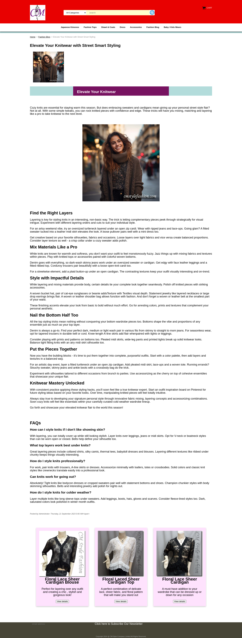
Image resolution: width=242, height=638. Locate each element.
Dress (122, 27)
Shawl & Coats (108, 27)
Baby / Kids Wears (172, 27)
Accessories (136, 27)
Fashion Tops (90, 27)
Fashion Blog (152, 27)
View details (62, 601)
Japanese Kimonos (70, 27)
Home (32, 37)
